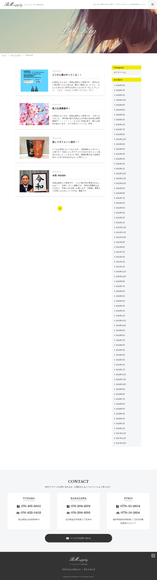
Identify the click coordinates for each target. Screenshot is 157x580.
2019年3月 (120, 360)
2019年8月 (120, 335)
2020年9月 (120, 281)
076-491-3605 (29, 506)
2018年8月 (120, 394)
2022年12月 (121, 173)
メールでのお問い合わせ (78, 538)
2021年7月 (120, 252)
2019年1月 (120, 369)
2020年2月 (120, 311)
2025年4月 (120, 115)
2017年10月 (121, 443)
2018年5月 (120, 409)
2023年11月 (121, 139)
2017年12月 (121, 433)
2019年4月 (120, 355)
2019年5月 (120, 350)
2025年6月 (120, 110)
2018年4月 (120, 414)
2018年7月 (120, 399)
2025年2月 (120, 120)
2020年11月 (121, 271)
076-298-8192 (78, 506)
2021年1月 (120, 267)
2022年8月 (120, 193)
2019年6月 (120, 345)
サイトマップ (89, 569)
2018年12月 (121, 374)
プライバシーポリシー (71, 569)
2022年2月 (120, 218)
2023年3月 (120, 159)
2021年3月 (120, 257)
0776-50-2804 (128, 506)
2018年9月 (120, 389)
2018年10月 (121, 384)
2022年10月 (121, 183)
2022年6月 (120, 203)
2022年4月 (120, 213)
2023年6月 (120, 144)
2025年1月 (120, 124)
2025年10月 (121, 100)
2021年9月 (120, 242)
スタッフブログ (15, 55)
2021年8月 (120, 247)
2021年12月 (121, 227)
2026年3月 (120, 85)
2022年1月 (120, 222)
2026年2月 (120, 90)
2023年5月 (120, 149)
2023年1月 (120, 169)
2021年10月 (121, 237)
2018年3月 (120, 418)
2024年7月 (120, 129)
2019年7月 (120, 340)
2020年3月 (120, 306)
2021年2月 (120, 262)
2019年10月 (121, 325)
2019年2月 (120, 365)
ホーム (4, 55)
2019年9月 (120, 330)
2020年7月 (120, 286)
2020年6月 (120, 291)
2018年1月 (120, 428)
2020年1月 (120, 316)
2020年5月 (120, 296)
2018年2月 (120, 423)
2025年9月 (120, 105)
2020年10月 (121, 276)
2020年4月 (120, 301)
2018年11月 (121, 379)
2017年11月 (121, 438)
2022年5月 (120, 208)
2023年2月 (120, 164)
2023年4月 (120, 154)
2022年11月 (121, 178)
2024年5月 (120, 134)
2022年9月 (120, 188)
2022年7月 (120, 198)
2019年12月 (121, 320)
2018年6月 (120, 404)
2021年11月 (121, 232)
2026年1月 (120, 95)
